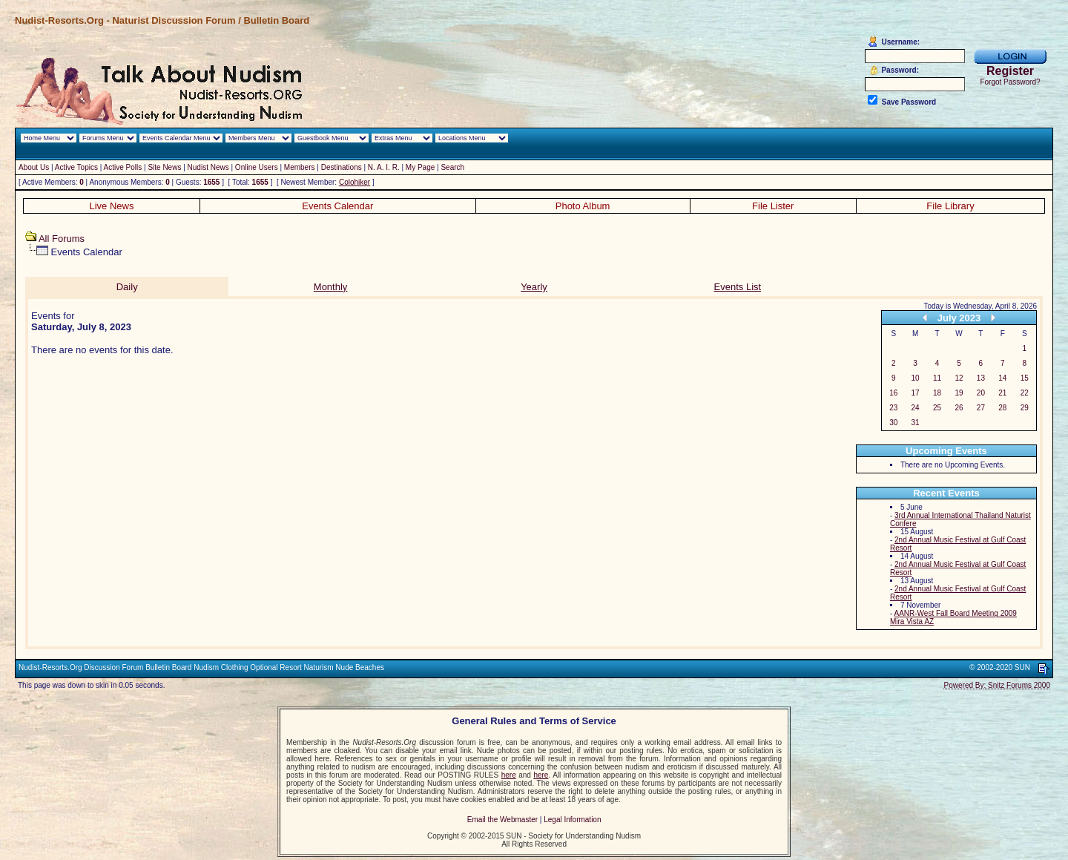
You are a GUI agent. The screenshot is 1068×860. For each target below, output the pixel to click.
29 (1025, 408)
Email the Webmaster (502, 819)
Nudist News (208, 167)
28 (1002, 408)
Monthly (331, 286)
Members (299, 167)
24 (916, 408)
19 (959, 393)
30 (893, 422)
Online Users (256, 167)
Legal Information (572, 819)
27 (981, 408)
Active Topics (76, 167)
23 (893, 408)
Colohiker (354, 182)
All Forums (62, 238)
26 (959, 408)
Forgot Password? (1010, 82)
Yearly (534, 286)
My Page (420, 167)
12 (959, 378)
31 (916, 422)
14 (1002, 378)
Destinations (341, 167)
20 (981, 393)
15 (1025, 378)
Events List (738, 286)
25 (937, 408)
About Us (34, 167)
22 (1025, 393)
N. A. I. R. (384, 167)
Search (452, 167)
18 (937, 393)
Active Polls (123, 167)
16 (893, 393)
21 (1002, 393)
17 (916, 393)
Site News (164, 167)
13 (981, 378)
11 (937, 378)
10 (916, 378)
